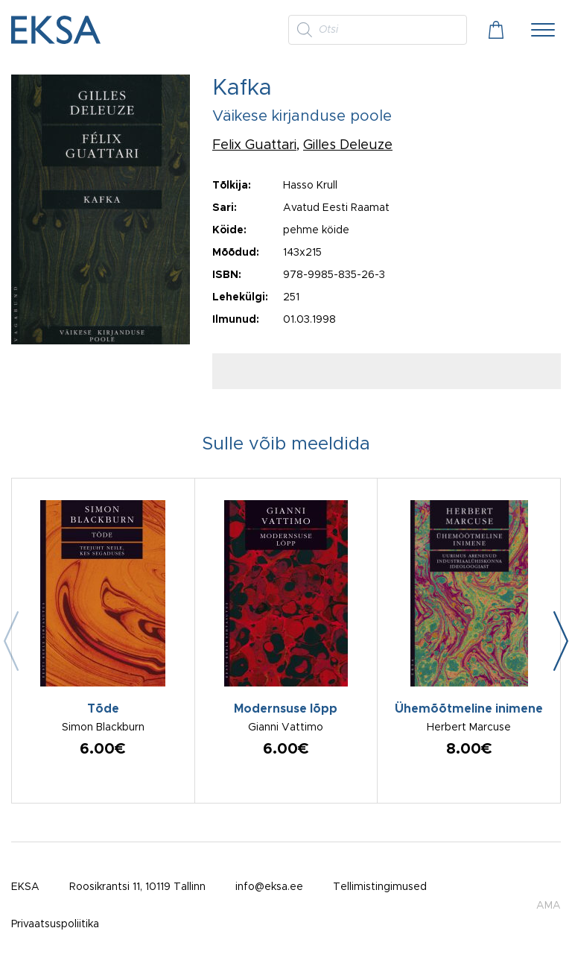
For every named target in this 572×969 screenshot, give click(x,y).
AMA (548, 905)
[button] (561, 641)
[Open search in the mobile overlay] (377, 30)
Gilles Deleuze (348, 145)
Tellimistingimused (380, 887)
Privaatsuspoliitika (55, 924)
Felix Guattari (254, 145)
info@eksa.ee (269, 887)
